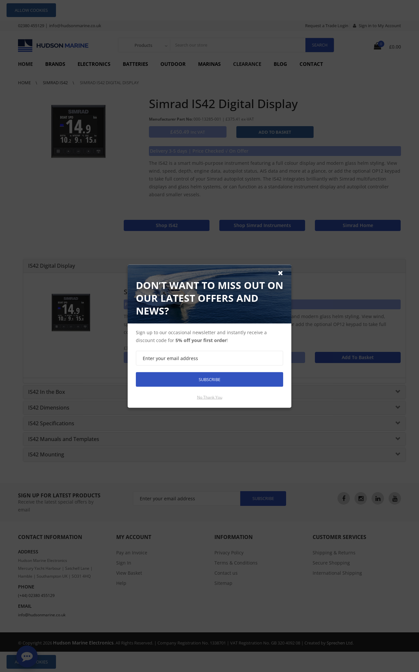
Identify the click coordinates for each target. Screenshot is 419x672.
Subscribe (209, 379)
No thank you (209, 397)
